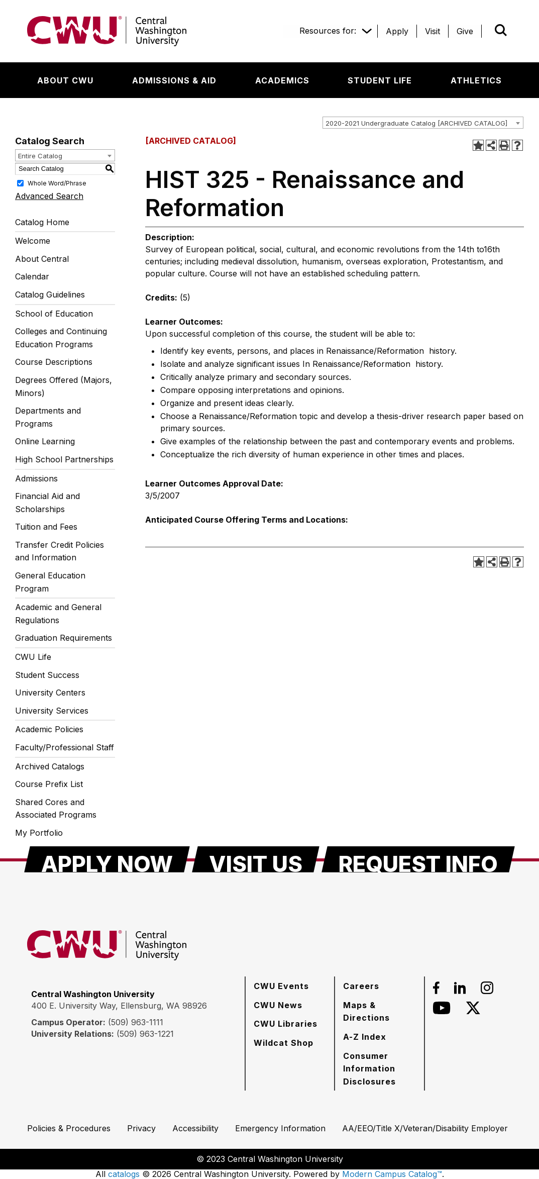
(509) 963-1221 (145, 1034)
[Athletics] (476, 80)
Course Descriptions (53, 362)
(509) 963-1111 (135, 1022)
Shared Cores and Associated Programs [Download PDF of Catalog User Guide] (55, 808)
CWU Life (33, 657)
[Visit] (432, 31)
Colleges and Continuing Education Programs (61, 337)
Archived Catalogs (49, 766)
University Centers (50, 692)
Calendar (32, 276)
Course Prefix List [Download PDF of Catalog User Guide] (49, 784)
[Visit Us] (255, 859)
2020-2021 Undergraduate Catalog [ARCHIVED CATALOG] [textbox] (416, 123)
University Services (51, 711)
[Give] (465, 31)
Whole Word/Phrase (57, 182)
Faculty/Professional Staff (64, 747)
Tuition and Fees (46, 527)
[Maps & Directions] (379, 1011)
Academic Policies (49, 729)
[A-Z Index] (364, 1036)
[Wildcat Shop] (283, 1042)
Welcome (32, 241)
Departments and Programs (48, 417)
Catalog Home (42, 222)
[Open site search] (501, 30)
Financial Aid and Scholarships (47, 502)
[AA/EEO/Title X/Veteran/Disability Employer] (425, 1128)
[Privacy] (141, 1128)
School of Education (54, 314)
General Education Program (50, 582)
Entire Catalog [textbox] (40, 156)
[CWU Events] (281, 986)
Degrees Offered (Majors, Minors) (63, 386)
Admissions (36, 478)
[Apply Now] (107, 859)
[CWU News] (278, 1005)
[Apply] (397, 31)
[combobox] (422, 123)
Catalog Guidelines (50, 294)
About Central (42, 259)
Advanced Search (49, 196)
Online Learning (45, 441)
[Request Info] (418, 859)
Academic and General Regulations (58, 613)
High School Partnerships (64, 459)
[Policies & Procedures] (69, 1128)
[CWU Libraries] (285, 1023)
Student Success (47, 675)
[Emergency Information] (280, 1128)
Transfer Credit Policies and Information (59, 551)
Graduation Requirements (63, 638)
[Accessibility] (195, 1128)
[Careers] (361, 986)
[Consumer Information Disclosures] (379, 1068)
